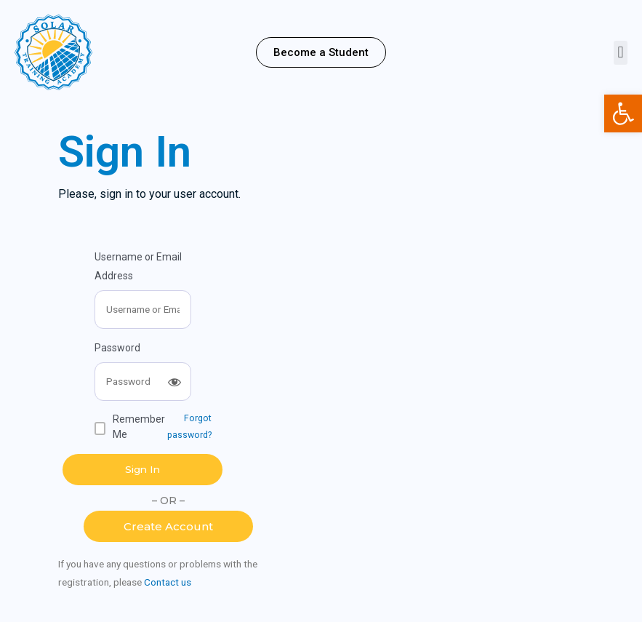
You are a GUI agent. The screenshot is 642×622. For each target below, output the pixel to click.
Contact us (167, 582)
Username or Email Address (138, 266)
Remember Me (139, 426)
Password (117, 348)
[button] (321, 53)
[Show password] (174, 382)
